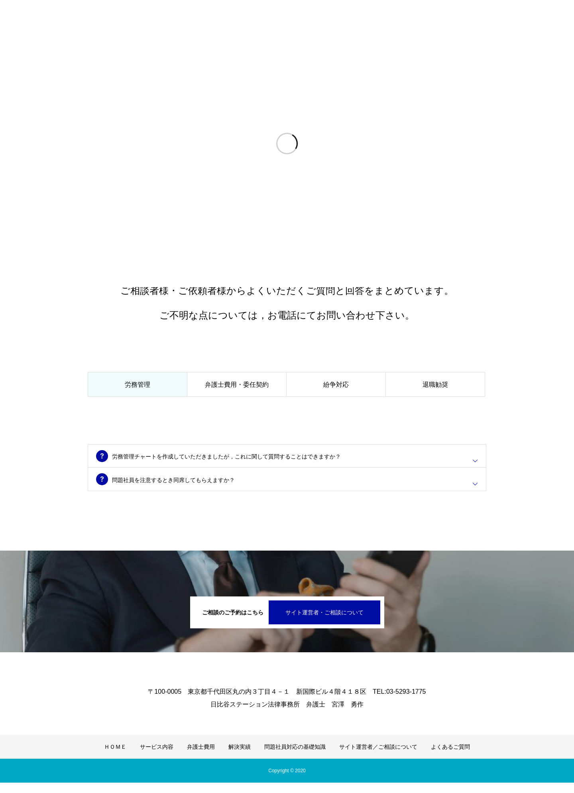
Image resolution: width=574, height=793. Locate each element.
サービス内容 (156, 757)
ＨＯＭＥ (115, 757)
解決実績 (239, 757)
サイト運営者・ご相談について (324, 623)
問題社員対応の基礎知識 (295, 757)
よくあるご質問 (450, 757)
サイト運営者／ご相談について (378, 757)
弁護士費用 (201, 757)
